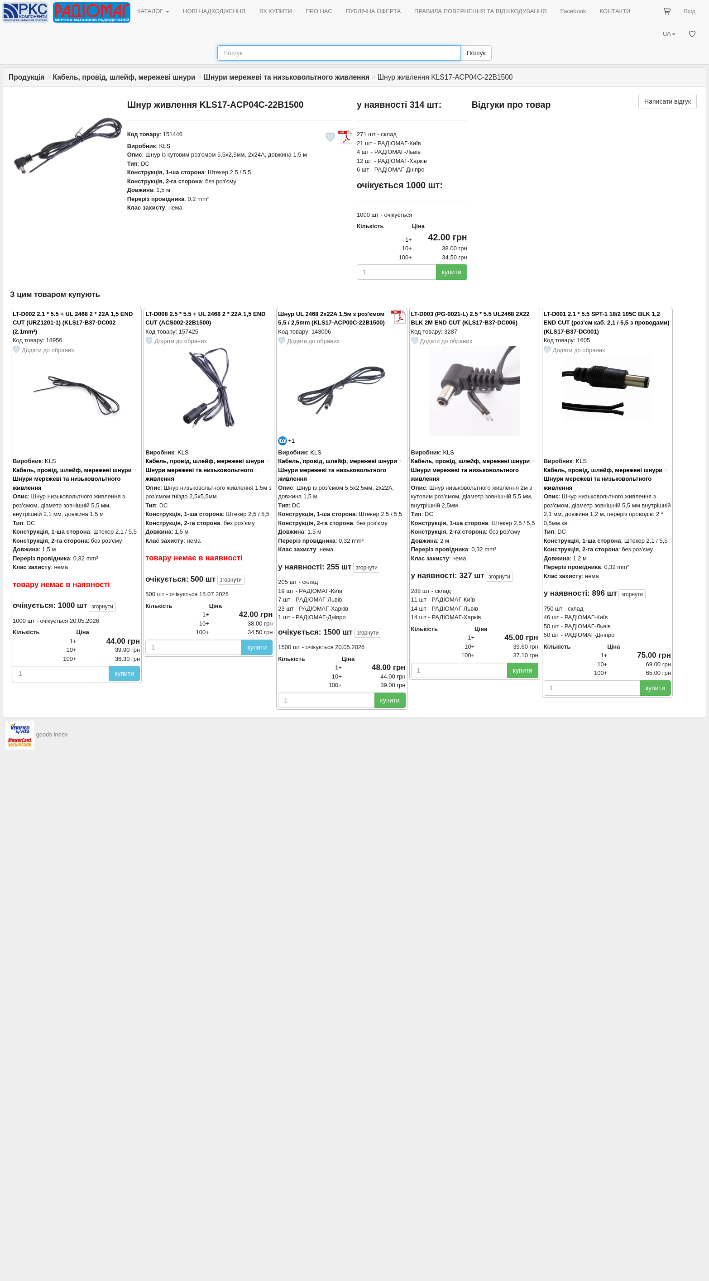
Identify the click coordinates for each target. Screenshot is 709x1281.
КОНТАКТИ (614, 11)
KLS (165, 146)
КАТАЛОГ (153, 11)
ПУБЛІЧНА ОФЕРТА (373, 11)
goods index (52, 734)
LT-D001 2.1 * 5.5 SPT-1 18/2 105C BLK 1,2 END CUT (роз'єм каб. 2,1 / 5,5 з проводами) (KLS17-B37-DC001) (607, 323)
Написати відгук (667, 101)
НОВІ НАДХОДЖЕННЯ (214, 11)
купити (451, 272)
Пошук (475, 53)
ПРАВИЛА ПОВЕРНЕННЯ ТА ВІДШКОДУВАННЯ (480, 11)
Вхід (690, 11)
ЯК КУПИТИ (275, 11)
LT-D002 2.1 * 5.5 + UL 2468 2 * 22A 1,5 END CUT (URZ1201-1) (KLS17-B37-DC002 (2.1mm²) (73, 323)
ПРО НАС (319, 11)
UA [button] (669, 33)
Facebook (573, 11)
